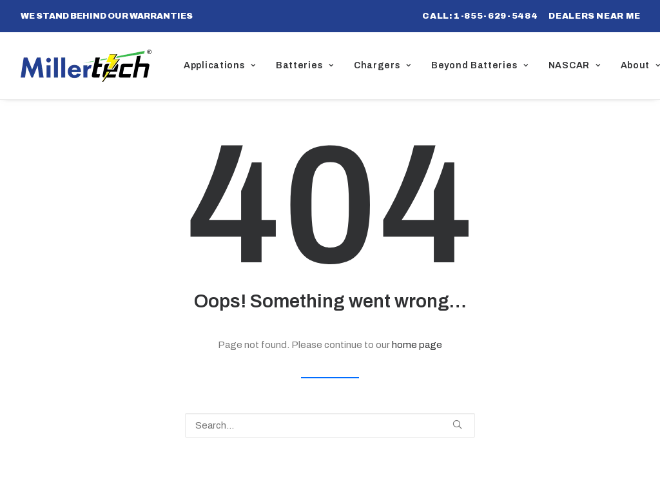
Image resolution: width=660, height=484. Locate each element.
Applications (220, 65)
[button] (457, 424)
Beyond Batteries (480, 65)
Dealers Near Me (594, 16)
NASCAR (574, 65)
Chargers (382, 65)
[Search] (330, 425)
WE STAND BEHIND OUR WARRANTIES (107, 16)
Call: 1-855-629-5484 (480, 16)
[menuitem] (480, 16)
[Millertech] (86, 66)
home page (417, 345)
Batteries (305, 65)
